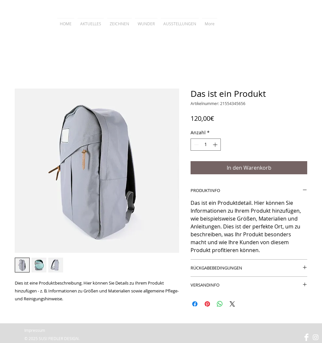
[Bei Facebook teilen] (195, 304)
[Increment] (216, 144)
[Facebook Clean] (306, 337)
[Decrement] (196, 144)
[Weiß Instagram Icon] (315, 337)
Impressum (34, 330)
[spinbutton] (206, 144)
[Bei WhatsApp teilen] (220, 304)
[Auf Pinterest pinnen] (207, 304)
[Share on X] (232, 304)
